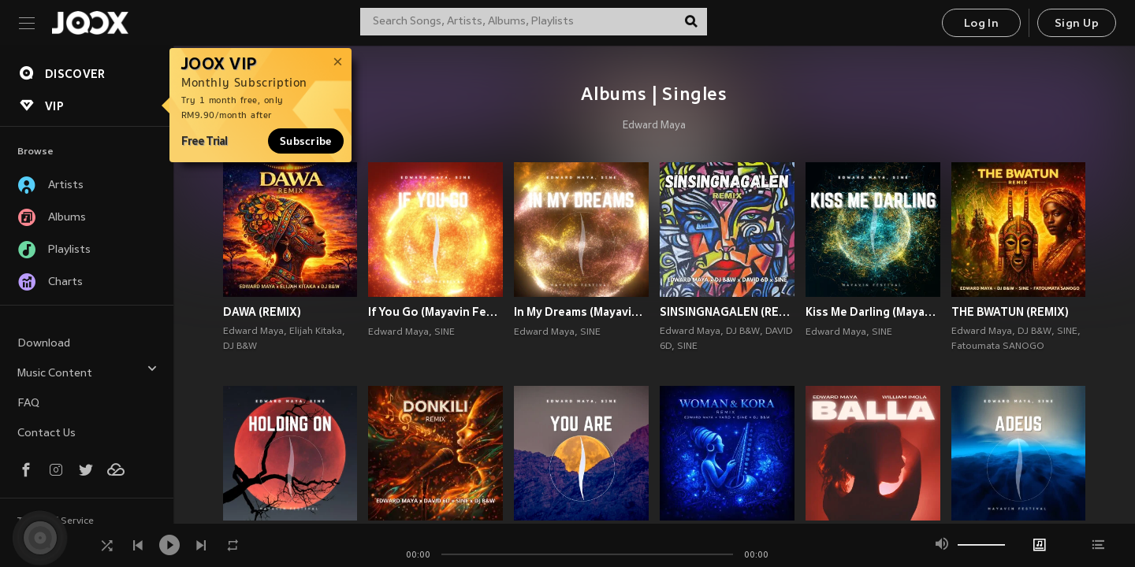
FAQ (28, 404)
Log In (981, 24)
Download (43, 344)
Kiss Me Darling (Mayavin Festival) (873, 312)
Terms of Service (55, 521)
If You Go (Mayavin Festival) (435, 312)
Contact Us (46, 433)
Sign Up (1077, 24)
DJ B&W (240, 346)
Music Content (87, 371)
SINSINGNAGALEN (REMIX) (727, 312)
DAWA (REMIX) (262, 312)
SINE (444, 332)
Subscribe (306, 141)
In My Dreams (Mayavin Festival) (581, 312)
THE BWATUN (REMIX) (1010, 312)
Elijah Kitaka (315, 331)
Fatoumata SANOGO (997, 346)
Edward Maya (654, 126)
